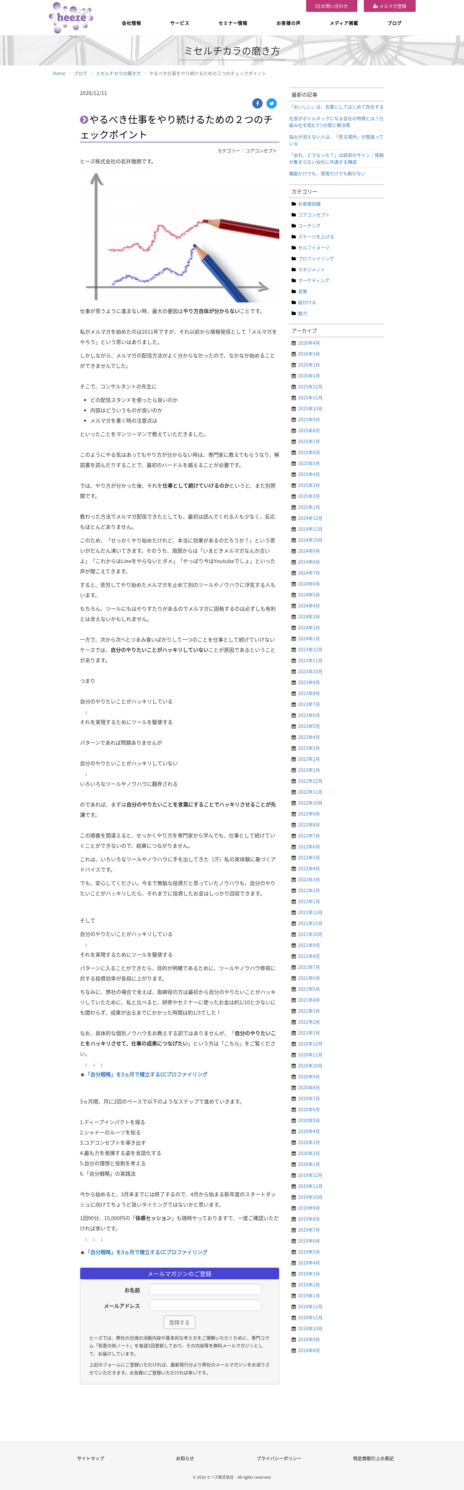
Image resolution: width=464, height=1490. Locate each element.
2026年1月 (309, 375)
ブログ (394, 23)
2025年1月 (309, 507)
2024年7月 (309, 572)
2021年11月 (310, 923)
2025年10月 (310, 408)
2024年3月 (309, 616)
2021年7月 (309, 967)
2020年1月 (309, 1164)
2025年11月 (310, 397)
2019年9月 (309, 1208)
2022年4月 (309, 868)
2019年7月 (309, 1230)
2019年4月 (309, 1262)
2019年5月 (309, 1251)
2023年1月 (309, 770)
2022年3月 (309, 879)
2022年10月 (310, 802)
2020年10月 (310, 1065)
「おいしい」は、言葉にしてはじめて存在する (336, 106)
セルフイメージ (314, 247)
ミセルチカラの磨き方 (118, 73)
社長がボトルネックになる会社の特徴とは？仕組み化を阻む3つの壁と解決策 (336, 121)
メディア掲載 (344, 23)
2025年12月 (310, 386)
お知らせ (185, 1458)
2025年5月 (309, 463)
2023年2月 (309, 759)
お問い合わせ (331, 6)
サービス (179, 23)
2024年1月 (309, 638)
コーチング (309, 225)
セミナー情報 (232, 23)
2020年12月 (310, 1043)
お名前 (132, 1290)
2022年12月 (310, 781)
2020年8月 (309, 1087)
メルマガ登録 (389, 6)
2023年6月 (309, 715)
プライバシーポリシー (279, 1458)
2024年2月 (309, 627)
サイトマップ (90, 1458)
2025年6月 (309, 452)
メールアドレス (122, 1306)
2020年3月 (309, 1142)
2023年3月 (309, 748)
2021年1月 (309, 1032)
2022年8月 (309, 824)
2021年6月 (309, 978)
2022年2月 (309, 890)
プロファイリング (316, 258)
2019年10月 (310, 1197)
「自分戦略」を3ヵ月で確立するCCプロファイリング (146, 1074)
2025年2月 (309, 496)
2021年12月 (310, 912)
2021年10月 (310, 934)
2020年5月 (309, 1120)
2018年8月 (309, 1350)
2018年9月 (309, 1339)
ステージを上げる (316, 236)
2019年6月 (309, 1240)
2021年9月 (309, 945)
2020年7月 (309, 1098)
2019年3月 (309, 1273)
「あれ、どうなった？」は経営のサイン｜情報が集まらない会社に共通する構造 (336, 158)
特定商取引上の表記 (373, 1458)
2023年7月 (309, 704)
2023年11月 (310, 660)
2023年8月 (309, 693)
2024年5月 (309, 594)
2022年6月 (309, 846)
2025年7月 (309, 441)
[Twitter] (271, 103)
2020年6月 (309, 1109)
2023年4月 (309, 737)
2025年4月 (309, 474)
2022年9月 (309, 813)
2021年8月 (309, 956)
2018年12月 (310, 1306)
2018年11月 (310, 1317)
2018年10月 (310, 1328)
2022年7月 (309, 835)
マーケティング (313, 280)
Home (59, 73)
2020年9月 (309, 1076)
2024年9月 (309, 551)
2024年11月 (310, 529)
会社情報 (131, 23)
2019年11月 (310, 1186)
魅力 (302, 313)
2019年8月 (309, 1219)
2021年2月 (309, 1021)
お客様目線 (309, 203)
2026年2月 (309, 364)
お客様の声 (288, 23)
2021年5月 (309, 989)
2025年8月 (309, 430)
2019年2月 (309, 1284)
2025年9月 (309, 419)
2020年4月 (309, 1131)
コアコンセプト (314, 214)
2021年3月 (309, 1011)
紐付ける (307, 302)
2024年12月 (310, 518)
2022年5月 (309, 857)
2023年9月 (309, 682)
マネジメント (311, 269)
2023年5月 (309, 726)
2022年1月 (309, 901)
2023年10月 (310, 671)
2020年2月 (309, 1153)
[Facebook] (257, 103)
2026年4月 (309, 342)
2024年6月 (309, 583)
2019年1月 (309, 1295)
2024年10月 (310, 540)
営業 (302, 291)
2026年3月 (309, 353)
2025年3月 (309, 485)
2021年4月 (309, 1000)
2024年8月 (309, 562)
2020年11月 (310, 1054)
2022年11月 (310, 791)
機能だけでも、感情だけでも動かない (327, 173)
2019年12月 (310, 1175)
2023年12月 (310, 649)
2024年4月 (309, 605)
